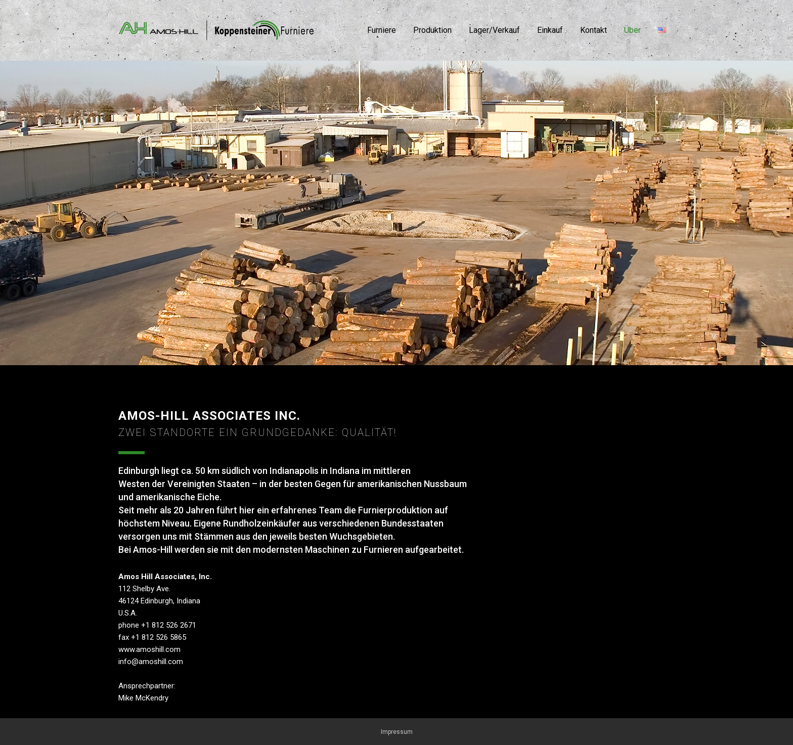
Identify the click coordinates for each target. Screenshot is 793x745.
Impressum (397, 731)
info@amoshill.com (150, 661)
